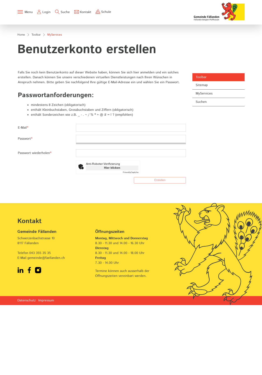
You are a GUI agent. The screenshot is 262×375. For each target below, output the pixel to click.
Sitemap (202, 155)
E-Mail (23, 197)
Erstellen (160, 250)
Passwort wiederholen (34, 223)
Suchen (201, 172)
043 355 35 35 (40, 323)
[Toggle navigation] (25, 12)
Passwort (25, 208)
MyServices (206, 164)
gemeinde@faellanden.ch (46, 328)
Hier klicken (112, 238)
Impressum (46, 370)
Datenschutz (26, 370)
